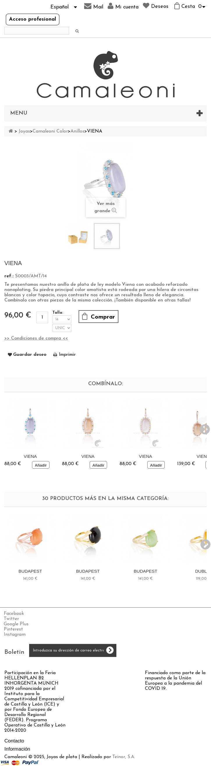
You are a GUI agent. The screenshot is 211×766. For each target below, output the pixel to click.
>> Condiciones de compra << (36, 338)
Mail (93, 6)
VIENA (30, 456)
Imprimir (67, 354)
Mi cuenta (123, 6)
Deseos (156, 5)
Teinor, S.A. (123, 757)
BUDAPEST (30, 571)
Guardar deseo (30, 354)
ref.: (9, 276)
